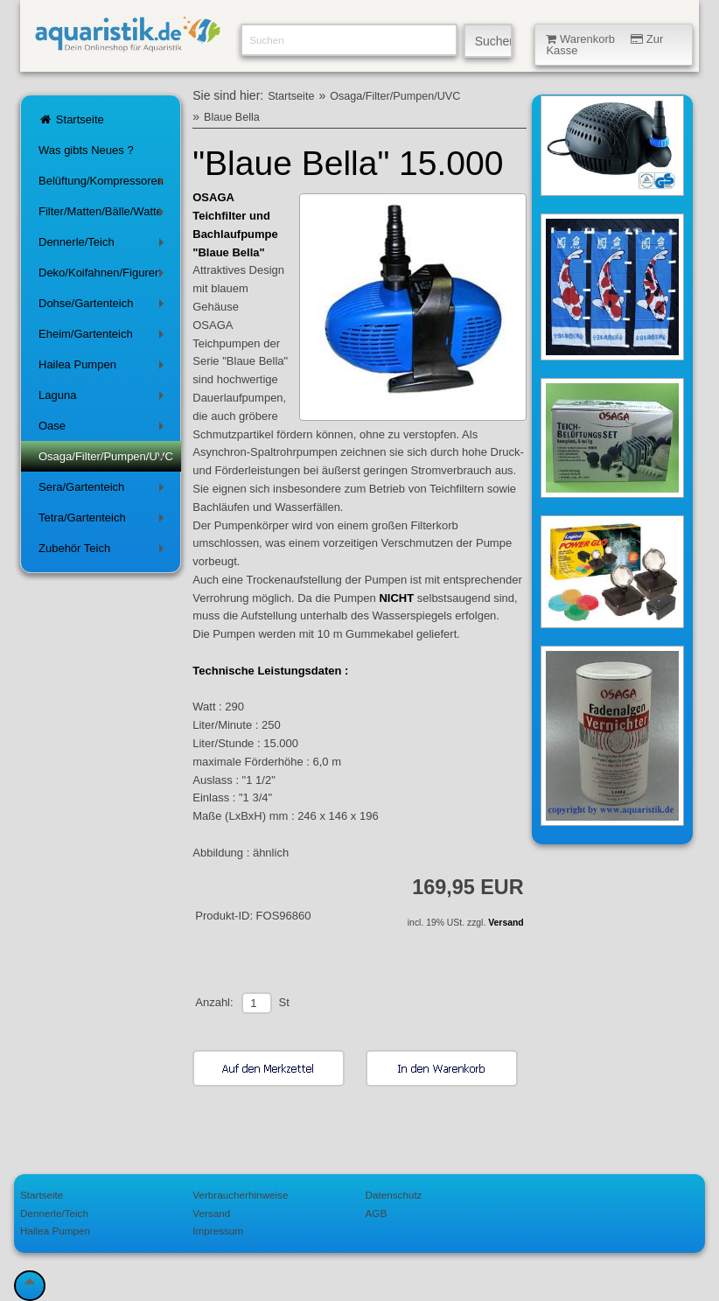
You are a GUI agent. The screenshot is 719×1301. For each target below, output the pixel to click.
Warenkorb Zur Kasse (604, 44)
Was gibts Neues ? (86, 150)
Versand (505, 922)
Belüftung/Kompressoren (104, 184)
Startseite (71, 119)
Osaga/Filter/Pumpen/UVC (105, 460)
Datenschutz (394, 1194)
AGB (376, 1213)
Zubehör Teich (104, 552)
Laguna (104, 398)
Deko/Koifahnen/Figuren (104, 276)
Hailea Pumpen (104, 368)
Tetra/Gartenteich (104, 521)
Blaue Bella (232, 117)
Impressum (217, 1230)
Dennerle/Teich (104, 245)
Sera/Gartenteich (104, 490)
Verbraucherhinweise (240, 1194)
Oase (104, 429)
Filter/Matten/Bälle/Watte (104, 215)
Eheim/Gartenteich (104, 337)
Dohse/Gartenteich (104, 307)
